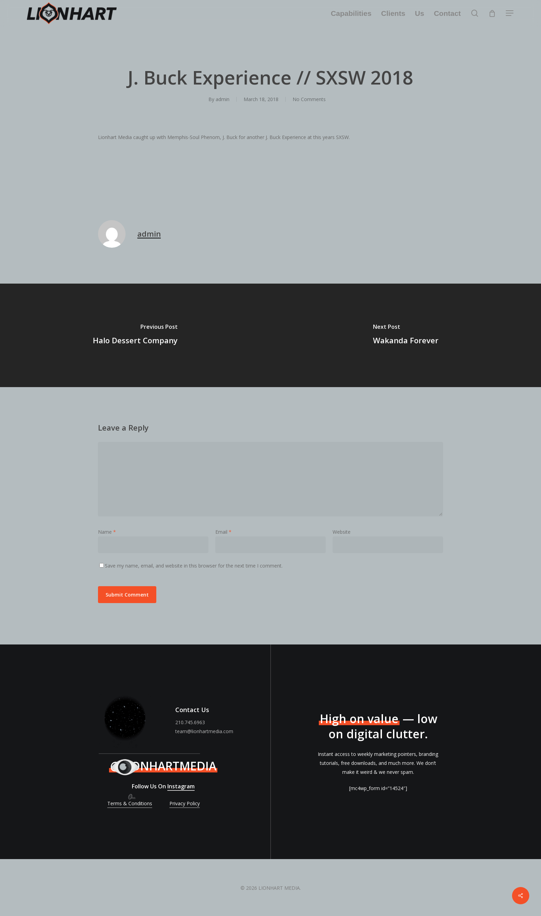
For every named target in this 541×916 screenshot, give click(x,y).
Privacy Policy (184, 803)
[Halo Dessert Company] (135, 335)
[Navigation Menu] (510, 13)
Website (342, 532)
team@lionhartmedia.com (204, 731)
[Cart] (492, 13)
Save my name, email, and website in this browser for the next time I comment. (194, 565)
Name (107, 532)
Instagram (181, 786)
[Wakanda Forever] (405, 335)
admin (222, 99)
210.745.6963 (190, 722)
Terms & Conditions (129, 803)
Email (223, 532)
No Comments (309, 99)
